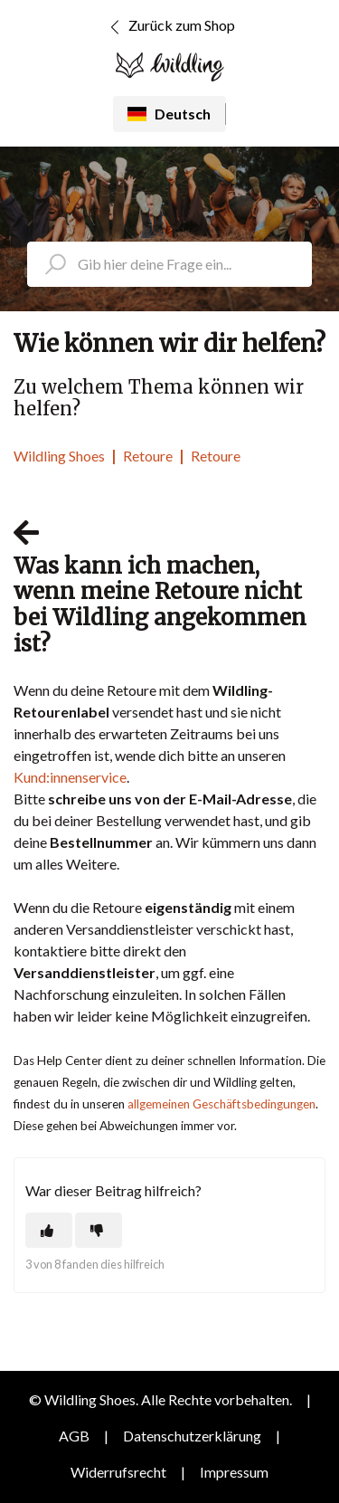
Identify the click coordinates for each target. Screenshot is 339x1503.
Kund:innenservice (70, 776)
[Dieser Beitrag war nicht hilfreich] (98, 1230)
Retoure (148, 455)
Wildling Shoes (59, 455)
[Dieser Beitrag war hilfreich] (48, 1230)
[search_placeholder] (169, 264)
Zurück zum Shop (169, 27)
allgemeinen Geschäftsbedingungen (221, 1104)
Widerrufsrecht (118, 1471)
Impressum (234, 1471)
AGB (74, 1435)
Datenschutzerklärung (192, 1435)
